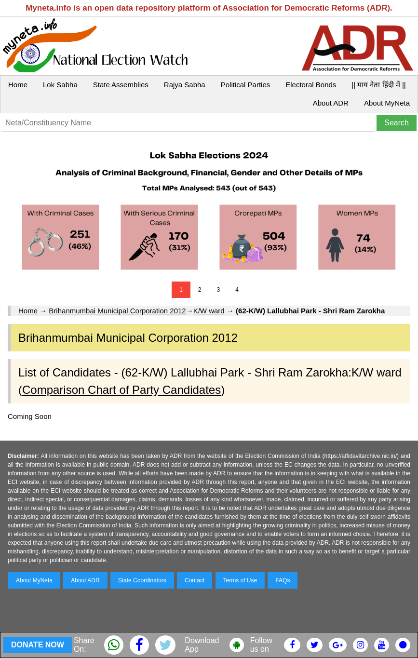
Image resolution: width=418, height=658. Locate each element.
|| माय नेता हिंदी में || (378, 85)
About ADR (331, 103)
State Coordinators (142, 580)
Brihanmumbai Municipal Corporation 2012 (117, 311)
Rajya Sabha (184, 85)
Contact (194, 580)
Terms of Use (240, 580)
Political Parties (245, 85)
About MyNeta (387, 103)
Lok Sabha (60, 85)
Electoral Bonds (310, 85)
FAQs (282, 580)
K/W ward (209, 311)
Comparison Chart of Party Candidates (121, 389)
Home (17, 85)
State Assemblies (120, 85)
